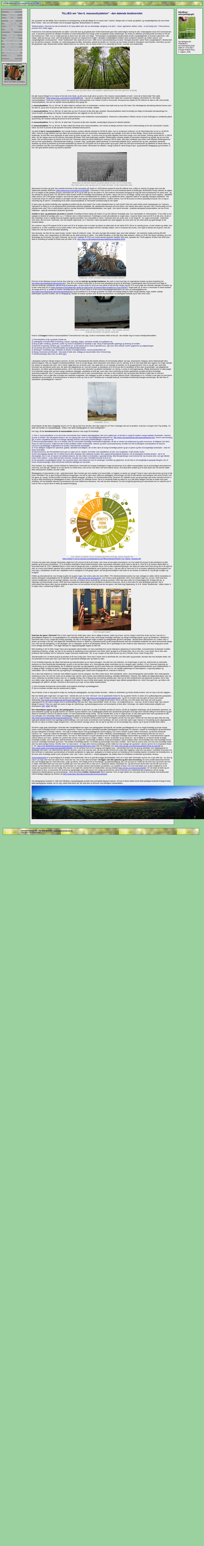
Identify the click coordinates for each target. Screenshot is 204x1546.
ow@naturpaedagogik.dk (63, 831)
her (64, 354)
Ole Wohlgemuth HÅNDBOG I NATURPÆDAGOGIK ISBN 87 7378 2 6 (186, 46)
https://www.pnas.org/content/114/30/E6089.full (64, 98)
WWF (48, 706)
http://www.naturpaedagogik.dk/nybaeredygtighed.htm (52, 292)
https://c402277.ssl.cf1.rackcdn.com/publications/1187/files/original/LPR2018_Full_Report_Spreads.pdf (102, 559)
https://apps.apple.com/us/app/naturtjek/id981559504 (52, 748)
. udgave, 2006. (185, 52)
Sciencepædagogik (39, 758)
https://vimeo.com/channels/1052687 (132, 768)
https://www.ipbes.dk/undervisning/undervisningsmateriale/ (85, 774)
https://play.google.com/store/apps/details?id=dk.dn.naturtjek (138, 746)
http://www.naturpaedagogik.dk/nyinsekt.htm (48, 283)
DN (55, 706)
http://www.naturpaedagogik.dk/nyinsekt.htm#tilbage (61, 700)
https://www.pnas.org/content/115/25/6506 (72, 190)
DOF (43, 706)
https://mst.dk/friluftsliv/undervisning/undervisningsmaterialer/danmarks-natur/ (66, 746)
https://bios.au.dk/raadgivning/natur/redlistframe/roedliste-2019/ (101, 239)
